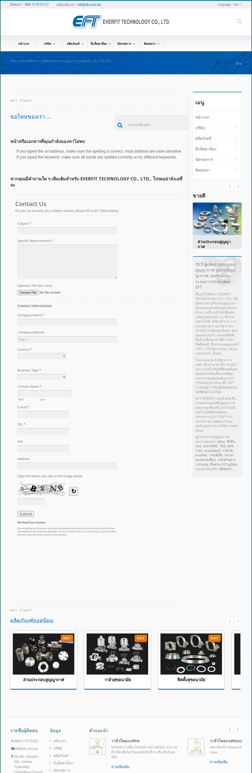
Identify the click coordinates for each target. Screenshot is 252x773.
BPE (230, 446)
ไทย (235, 4)
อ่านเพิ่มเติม (120, 767)
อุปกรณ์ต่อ (210, 446)
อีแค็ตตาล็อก (100, 43)
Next (229, 186)
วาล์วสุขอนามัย (117, 679)
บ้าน (239, 63)
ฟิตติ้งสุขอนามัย (191, 679)
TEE (223, 446)
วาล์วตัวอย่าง (226, 460)
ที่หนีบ (231, 441)
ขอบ (198, 446)
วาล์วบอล (201, 464)
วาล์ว (199, 451)
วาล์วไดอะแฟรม (125, 740)
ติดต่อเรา (151, 43)
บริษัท (49, 43)
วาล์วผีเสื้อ (216, 455)
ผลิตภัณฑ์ (75, 43)
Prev (238, 186)
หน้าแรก (23, 43)
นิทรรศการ (126, 43)
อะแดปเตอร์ (212, 451)
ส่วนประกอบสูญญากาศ (43, 679)
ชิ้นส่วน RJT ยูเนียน (223, 464)
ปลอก (221, 441)
